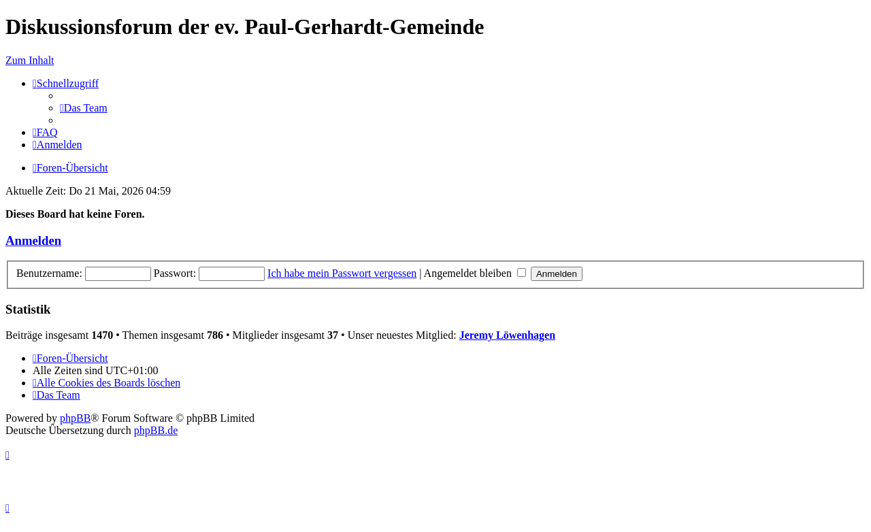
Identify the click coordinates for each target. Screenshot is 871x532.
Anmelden (33, 240)
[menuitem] (84, 108)
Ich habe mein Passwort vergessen (341, 273)
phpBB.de (156, 430)
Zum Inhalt (29, 60)
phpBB (75, 418)
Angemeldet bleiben (475, 273)
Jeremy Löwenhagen (507, 335)
